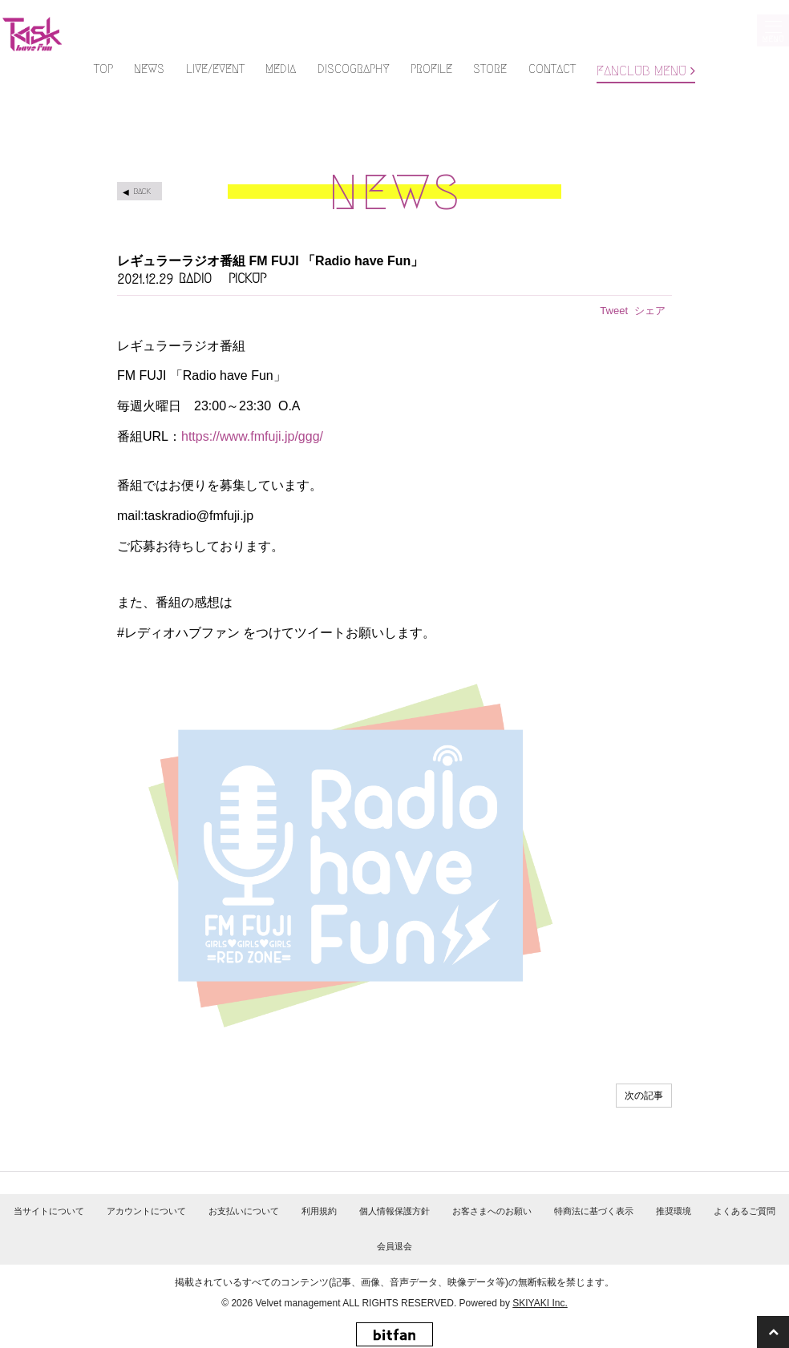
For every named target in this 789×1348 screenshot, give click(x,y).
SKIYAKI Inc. (539, 1303)
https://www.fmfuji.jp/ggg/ (252, 436)
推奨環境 (673, 1211)
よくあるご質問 (744, 1211)
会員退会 (394, 1246)
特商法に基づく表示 (593, 1211)
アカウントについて (146, 1211)
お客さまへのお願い (492, 1211)
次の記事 (644, 1095)
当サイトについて (49, 1211)
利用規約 (319, 1211)
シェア (650, 311)
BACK (142, 191)
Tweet (614, 311)
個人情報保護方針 (394, 1211)
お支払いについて (243, 1211)
